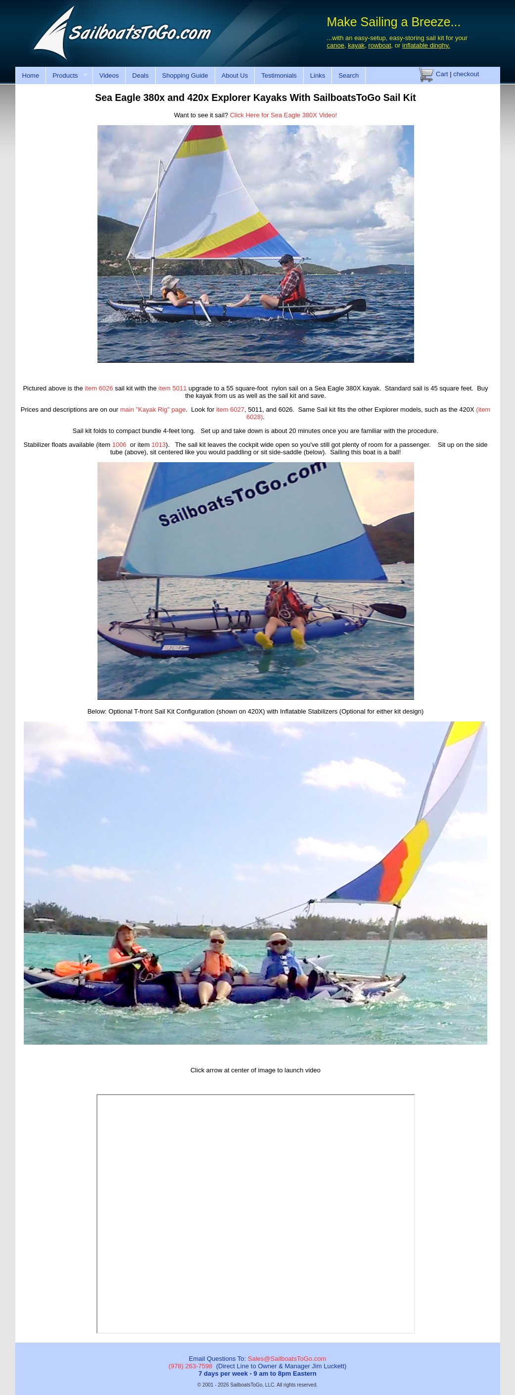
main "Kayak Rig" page (153, 409)
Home (31, 75)
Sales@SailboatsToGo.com (287, 1358)
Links (317, 75)
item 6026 (99, 388)
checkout (466, 74)
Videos (109, 75)
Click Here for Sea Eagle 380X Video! (283, 115)
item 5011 (172, 388)
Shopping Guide (185, 75)
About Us (235, 75)
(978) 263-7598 (191, 1366)
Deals (140, 75)
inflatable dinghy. (426, 45)
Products (67, 76)
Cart (433, 74)
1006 (119, 444)
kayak (356, 45)
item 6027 (230, 409)
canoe (335, 45)
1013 (158, 444)
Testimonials (279, 75)
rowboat (379, 45)
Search (348, 75)
